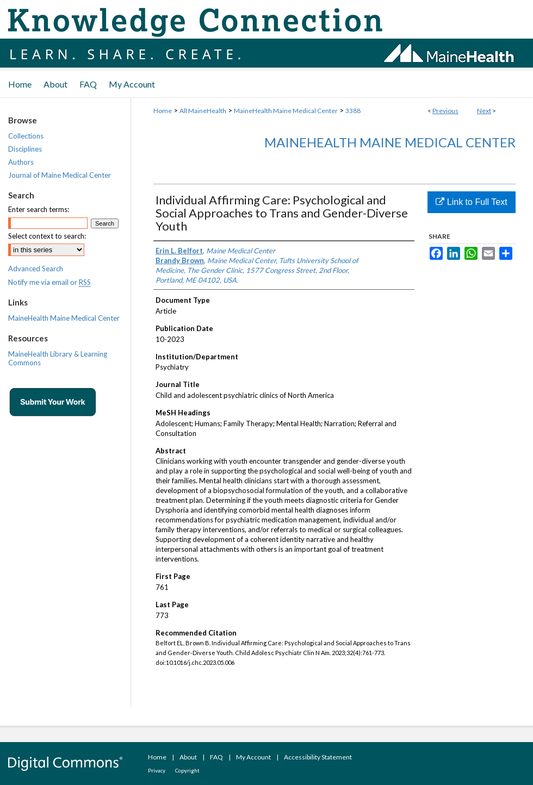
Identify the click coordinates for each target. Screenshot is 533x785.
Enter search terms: (38, 209)
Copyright (187, 770)
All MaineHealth (202, 111)
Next (484, 111)
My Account (253, 757)
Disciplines (25, 149)
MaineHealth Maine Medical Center (286, 111)
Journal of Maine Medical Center (59, 175)
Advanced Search (35, 268)
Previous (445, 111)
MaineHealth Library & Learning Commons (57, 358)
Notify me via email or (49, 282)
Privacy (156, 770)
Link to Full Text (471, 202)
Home (162, 111)
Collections (26, 136)
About (188, 757)
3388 (353, 111)
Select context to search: (47, 236)
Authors (21, 162)
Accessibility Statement (318, 757)
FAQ (216, 757)
